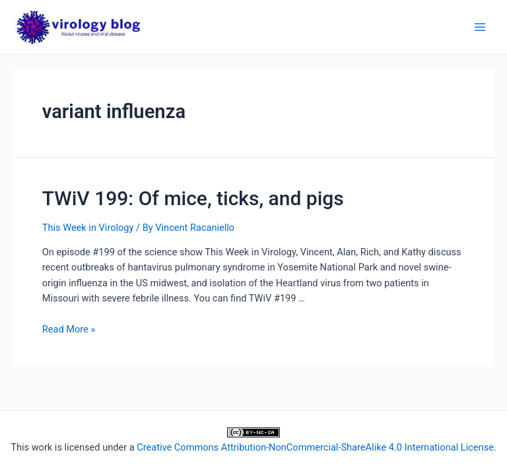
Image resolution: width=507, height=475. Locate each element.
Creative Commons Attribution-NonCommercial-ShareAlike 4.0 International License (315, 447)
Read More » (69, 329)
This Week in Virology (88, 228)
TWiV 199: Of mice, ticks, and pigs (193, 198)
